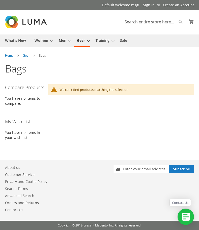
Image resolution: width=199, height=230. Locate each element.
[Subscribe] (181, 169)
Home (9, 55)
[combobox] (153, 22)
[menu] (99, 40)
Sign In (149, 5)
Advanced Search (19, 195)
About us (12, 167)
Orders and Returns (22, 202)
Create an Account (178, 5)
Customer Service (20, 174)
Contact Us (14, 209)
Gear (27, 55)
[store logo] (26, 22)
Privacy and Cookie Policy (26, 181)
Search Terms (16, 188)
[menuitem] (15, 40)
